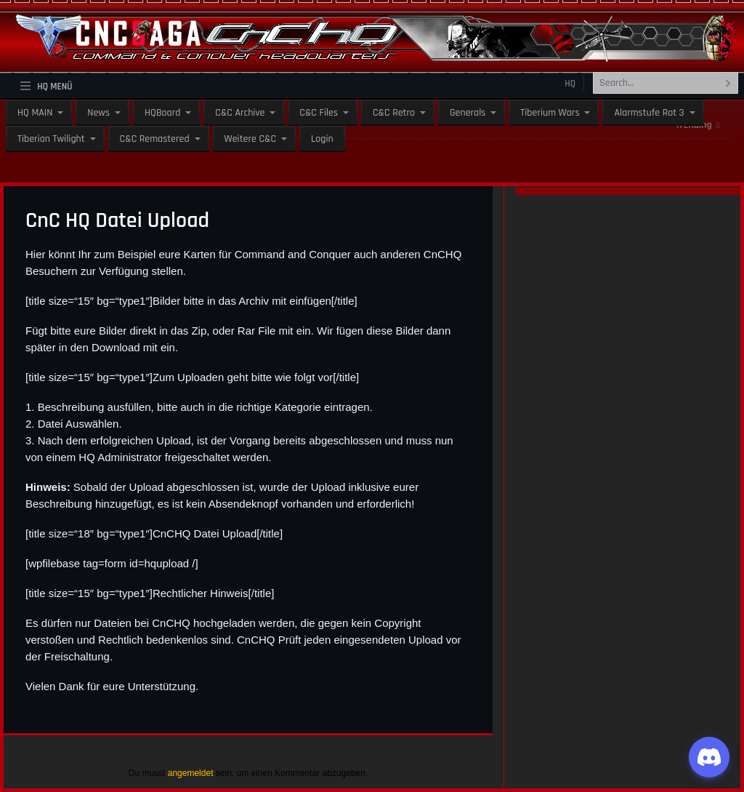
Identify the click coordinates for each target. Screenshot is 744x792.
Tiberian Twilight (51, 138)
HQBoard (162, 112)
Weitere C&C (250, 138)
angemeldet (191, 773)
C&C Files (318, 112)
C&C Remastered (155, 138)
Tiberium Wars (549, 112)
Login (322, 138)
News (98, 112)
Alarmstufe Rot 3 (649, 112)
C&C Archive (239, 112)
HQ (570, 83)
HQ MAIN (34, 112)
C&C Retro (394, 112)
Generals (467, 112)
